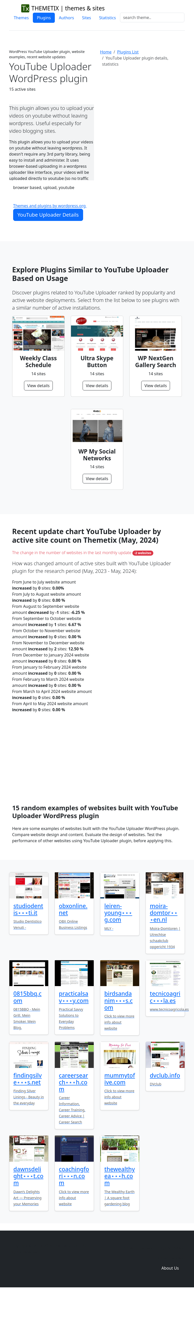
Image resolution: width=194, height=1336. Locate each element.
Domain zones (169, 1300)
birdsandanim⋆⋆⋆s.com (118, 1043)
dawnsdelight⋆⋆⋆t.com (28, 1218)
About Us (170, 1310)
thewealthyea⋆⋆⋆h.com (119, 1218)
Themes (21, 18)
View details (38, 385)
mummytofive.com (119, 1121)
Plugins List (127, 52)
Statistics (107, 18)
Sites (86, 18)
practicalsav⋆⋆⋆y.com (74, 1039)
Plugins (44, 18)
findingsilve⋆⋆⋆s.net (27, 1121)
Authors (66, 18)
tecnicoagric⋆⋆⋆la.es (165, 1039)
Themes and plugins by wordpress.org (50, 206)
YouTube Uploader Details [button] (48, 214)
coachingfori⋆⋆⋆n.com (74, 1218)
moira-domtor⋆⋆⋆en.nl (164, 955)
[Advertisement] (142, 112)
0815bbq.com (27, 1039)
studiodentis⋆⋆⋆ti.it (28, 952)
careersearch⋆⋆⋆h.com (73, 1125)
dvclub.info (165, 1118)
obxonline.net (73, 952)
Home (106, 52)
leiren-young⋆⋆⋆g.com (118, 955)
